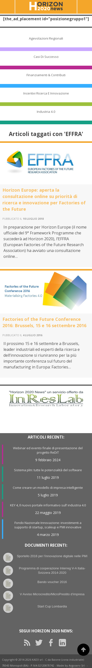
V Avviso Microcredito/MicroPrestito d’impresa (52, 594)
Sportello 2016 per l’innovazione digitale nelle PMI (52, 556)
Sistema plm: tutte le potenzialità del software (48, 470)
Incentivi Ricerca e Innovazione (46, 93)
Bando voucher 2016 (52, 582)
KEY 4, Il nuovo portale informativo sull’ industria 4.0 (48, 505)
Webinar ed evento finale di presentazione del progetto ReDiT (48, 450)
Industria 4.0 (46, 111)
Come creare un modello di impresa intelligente (48, 487)
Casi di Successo (46, 56)
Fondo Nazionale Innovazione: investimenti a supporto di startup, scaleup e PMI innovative (47, 525)
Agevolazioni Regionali (46, 38)
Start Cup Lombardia (52, 606)
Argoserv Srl (77, 665)
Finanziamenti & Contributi (46, 75)
